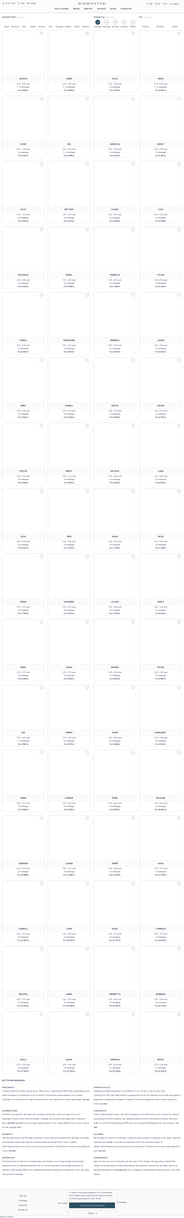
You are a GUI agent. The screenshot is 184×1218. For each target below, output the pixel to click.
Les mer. (86, 1099)
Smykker (101, 9)
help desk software (6, 1217)
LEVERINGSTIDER (9, 1111)
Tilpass (92, 1213)
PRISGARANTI (8, 1087)
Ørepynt (88, 9)
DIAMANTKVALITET (102, 1087)
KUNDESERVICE (100, 1158)
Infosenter (23, 1205)
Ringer (76, 9)
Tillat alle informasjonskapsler (92, 1205)
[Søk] (144, 3)
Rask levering (62, 9)
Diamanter (126, 9)
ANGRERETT (7, 1134)
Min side (23, 1196)
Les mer (103, 1104)
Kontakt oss (13, 1123)
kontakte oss (121, 1170)
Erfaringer (23, 1200)
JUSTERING (98, 1134)
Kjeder (113, 9)
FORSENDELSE (100, 1111)
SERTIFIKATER (8, 1158)
